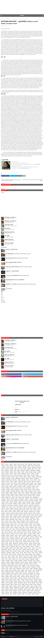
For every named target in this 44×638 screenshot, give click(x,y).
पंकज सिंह (10, 521)
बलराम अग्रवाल (10, 532)
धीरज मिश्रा (34, 513)
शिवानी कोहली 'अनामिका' (39, 570)
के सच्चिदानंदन (11, 494)
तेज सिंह (31, 508)
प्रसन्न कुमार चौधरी (32, 527)
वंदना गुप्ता (39, 557)
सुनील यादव (27, 584)
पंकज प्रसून (34, 519)
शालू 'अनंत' (3, 570)
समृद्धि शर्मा (18, 579)
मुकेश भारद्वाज (35, 543)
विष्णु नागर (19, 565)
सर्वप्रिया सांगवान (35, 579)
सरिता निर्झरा (30, 579)
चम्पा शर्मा (8, 500)
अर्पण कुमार (24, 475)
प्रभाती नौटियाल (16, 527)
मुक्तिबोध (39, 543)
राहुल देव (34, 554)
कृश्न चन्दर (23, 492)
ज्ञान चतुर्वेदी (3, 503)
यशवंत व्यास (24, 546)
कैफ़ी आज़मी (27, 494)
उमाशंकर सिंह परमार (31, 484)
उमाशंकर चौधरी (25, 484)
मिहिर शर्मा (37, 541)
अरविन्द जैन (28, 473)
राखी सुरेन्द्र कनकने (4, 552)
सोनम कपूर (3, 589)
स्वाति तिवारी (23, 590)
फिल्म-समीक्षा (2, 300)
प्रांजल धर (36, 527)
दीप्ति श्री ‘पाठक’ (26, 511)
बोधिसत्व (22, 532)
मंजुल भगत (16, 535)
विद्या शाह (34, 560)
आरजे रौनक (3, 481)
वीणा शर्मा (28, 565)
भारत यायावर (16, 533)
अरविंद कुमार (18, 473)
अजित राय (7, 465)
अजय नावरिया (3, 465)
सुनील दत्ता (19, 584)
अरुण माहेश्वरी (3, 475)
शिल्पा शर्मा (11, 570)
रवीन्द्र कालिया (28, 549)
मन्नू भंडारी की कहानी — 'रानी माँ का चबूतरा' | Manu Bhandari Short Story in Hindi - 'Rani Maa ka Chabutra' (21, 452)
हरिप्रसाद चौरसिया (15, 592)
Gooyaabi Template (16, 636)
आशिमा (12, 483)
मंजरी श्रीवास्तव (12, 535)
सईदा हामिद (27, 576)
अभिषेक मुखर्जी (38, 470)
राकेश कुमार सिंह (27, 551)
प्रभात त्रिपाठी (3, 527)
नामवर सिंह (7, 516)
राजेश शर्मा (10, 554)
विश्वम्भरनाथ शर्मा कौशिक (11, 565)
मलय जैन (34, 538)
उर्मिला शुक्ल (14, 486)
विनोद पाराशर (26, 562)
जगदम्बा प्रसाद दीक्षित (20, 500)
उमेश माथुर (3, 486)
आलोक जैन (25, 481)
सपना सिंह (11, 579)
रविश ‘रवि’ (20, 549)
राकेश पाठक (31, 551)
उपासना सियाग (16, 484)
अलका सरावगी (32, 475)
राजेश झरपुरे (40, 552)
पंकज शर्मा (3, 521)
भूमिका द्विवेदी (3, 535)
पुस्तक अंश (2, 297)
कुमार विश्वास (11, 492)
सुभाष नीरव (35, 584)
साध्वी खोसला (27, 581)
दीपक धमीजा (10, 511)
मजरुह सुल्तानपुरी (35, 535)
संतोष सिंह (11, 576)
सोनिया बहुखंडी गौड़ (20, 589)
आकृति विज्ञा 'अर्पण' (36, 478)
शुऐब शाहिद (22, 571)
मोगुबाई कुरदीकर (3, 546)
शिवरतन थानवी (30, 570)
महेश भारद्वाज (3, 541)
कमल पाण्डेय (25, 489)
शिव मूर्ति (19, 570)
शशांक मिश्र (24, 568)
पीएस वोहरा (22, 522)
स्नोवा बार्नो (6, 590)
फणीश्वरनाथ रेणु (24, 530)
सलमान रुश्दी (7, 581)
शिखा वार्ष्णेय (6, 570)
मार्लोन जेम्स (17, 541)
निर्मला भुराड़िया (39, 516)
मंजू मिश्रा (20, 535)
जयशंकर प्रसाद (3, 502)
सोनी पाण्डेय (25, 589)
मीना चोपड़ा (6, 543)
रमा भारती (13, 549)
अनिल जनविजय (34, 467)
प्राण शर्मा (39, 527)
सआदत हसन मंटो (23, 576)
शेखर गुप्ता (34, 571)
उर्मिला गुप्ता (6, 486)
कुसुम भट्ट (19, 492)
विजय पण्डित (3, 560)
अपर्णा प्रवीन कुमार (7, 470)
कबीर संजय (11, 489)
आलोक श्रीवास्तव (3, 483)
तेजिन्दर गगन (35, 508)
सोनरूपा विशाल (7, 589)
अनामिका (16, 467)
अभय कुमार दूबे (22, 470)
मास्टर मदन (34, 541)
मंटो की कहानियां (3, 302)
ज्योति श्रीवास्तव (15, 503)
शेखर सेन (37, 571)
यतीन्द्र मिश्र (17, 546)
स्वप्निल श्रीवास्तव (15, 590)
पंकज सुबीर (14, 521)
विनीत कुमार (38, 560)
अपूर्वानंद (15, 470)
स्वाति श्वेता (32, 590)
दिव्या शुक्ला (3, 511)
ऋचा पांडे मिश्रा (33, 486)
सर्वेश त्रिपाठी (3, 581)
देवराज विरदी (12, 513)
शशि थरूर (27, 568)
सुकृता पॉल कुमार (11, 582)
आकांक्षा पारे (31, 478)
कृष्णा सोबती (3, 494)
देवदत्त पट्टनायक (3, 513)
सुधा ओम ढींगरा (33, 582)
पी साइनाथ (15, 522)
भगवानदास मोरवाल (34, 532)
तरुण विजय (7, 508)
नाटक (1, 296)
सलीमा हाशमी (15, 581)
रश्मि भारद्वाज (19, 551)
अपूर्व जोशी (11, 470)
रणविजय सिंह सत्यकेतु (4, 549)
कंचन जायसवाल (3, 489)
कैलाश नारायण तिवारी (32, 494)
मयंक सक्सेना (29, 538)
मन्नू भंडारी (22, 538)
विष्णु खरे (16, 565)
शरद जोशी (7, 568)
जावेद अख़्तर (23, 502)
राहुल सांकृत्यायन (38, 554)
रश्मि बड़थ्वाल (14, 551)
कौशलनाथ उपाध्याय (4, 495)
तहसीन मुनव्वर (16, 508)
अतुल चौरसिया (24, 465)
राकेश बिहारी (35, 551)
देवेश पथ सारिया (25, 513)
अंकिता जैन (3, 464)
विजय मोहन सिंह (8, 560)
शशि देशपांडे (31, 568)
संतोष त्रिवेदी (7, 576)
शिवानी (34, 570)
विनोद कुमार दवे (12, 562)
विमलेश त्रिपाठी (12, 563)
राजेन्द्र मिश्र (29, 552)
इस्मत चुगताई (39, 483)
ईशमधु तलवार (7, 484)
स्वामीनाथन (3, 592)
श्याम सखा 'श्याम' (25, 573)
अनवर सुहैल (12, 467)
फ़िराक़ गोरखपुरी (29, 530)
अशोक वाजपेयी (3, 478)
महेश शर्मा (7, 541)
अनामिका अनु (19, 467)
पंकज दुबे (31, 519)
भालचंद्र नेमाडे (25, 533)
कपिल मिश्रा (7, 489)
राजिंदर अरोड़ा (13, 552)
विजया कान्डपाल (30, 560)
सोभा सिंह (33, 589)
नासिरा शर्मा (11, 516)
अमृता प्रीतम (11, 473)
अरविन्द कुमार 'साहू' (23, 473)
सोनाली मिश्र (11, 589)
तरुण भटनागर (3, 508)
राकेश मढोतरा (40, 551)
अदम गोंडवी (28, 465)
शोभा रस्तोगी (16, 573)
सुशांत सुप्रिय (6, 587)
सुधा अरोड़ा (29, 582)
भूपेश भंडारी (38, 533)
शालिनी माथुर (40, 568)
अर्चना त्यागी (7, 475)
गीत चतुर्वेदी (7, 497)
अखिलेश (26, 464)
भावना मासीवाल (30, 533)
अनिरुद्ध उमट (29, 467)
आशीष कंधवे (15, 483)
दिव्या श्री (6, 511)
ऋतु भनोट (37, 486)
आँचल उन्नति (27, 478)
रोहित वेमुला (3, 557)
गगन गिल (25, 495)
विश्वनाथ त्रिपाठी (35, 563)
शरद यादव (14, 568)
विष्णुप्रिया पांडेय (24, 565)
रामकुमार (23, 554)
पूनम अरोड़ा (8, 524)
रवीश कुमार (37, 549)
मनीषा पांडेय (3, 538)
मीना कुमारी (3, 543)
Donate (38, 636)
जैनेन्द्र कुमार (33, 502)
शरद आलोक (3, 568)
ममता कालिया (25, 538)
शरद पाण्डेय (10, 568)
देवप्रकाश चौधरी (8, 513)
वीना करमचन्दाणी (37, 565)
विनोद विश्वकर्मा (35, 562)
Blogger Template (6, 636)
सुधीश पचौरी (11, 584)
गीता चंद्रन (13, 497)
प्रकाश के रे (15, 524)
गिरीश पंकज (3, 497)
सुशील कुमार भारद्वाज (16, 587)
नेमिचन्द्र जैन (20, 519)
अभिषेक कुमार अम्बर (33, 470)
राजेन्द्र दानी (21, 552)
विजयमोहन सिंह (20, 560)
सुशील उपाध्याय (11, 587)
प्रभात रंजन (12, 527)
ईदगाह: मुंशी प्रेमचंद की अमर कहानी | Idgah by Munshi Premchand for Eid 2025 (17, 426)
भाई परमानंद (8, 533)
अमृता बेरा (15, 473)
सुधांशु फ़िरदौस (3, 584)
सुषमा (40, 587)
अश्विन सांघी (12, 478)
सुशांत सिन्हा (3, 587)
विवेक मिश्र (17, 563)
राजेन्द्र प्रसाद (25, 552)
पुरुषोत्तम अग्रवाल (3, 524)
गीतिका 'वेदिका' (27, 497)
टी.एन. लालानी (28, 503)
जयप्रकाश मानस (36, 500)
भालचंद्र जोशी (20, 533)
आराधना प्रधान (7, 481)
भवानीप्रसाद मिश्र (3, 533)
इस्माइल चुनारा (3, 484)
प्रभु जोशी (20, 527)
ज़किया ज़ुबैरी (15, 502)
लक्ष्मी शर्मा (13, 557)
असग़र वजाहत (23, 478)
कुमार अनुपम (3, 492)
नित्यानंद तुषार (15, 516)
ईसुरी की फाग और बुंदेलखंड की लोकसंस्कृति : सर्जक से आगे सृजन (14, 262)
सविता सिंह (19, 581)
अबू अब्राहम (18, 470)
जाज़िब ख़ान (19, 502)
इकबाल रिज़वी (31, 483)
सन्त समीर (7, 579)
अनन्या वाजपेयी (3, 467)
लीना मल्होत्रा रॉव (25, 557)
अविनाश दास (21, 476)
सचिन (34, 576)
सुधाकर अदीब (7, 584)
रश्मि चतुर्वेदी (3, 551)
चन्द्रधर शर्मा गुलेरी (3, 500)
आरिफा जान (15, 481)
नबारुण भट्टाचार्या (15, 514)
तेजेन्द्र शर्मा (39, 508)
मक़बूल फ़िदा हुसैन (29, 535)
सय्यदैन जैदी (22, 579)
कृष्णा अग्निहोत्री (39, 492)
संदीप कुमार (14, 576)
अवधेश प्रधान (12, 476)
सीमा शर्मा (7, 582)
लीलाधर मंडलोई (30, 557)
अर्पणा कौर (28, 475)
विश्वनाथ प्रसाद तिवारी (4, 565)
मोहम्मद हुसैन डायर (12, 546)
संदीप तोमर (18, 576)
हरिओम (11, 592)
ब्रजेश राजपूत (29, 532)
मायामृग (14, 541)
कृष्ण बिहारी (31, 492)
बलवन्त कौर (14, 532)
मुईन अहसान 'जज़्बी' (15, 543)
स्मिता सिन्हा (10, 590)
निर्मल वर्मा (31, 516)
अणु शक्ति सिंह (19, 465)
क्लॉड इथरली (8, 495)
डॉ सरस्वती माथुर (21, 505)
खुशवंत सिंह (12, 495)
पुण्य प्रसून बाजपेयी (36, 522)
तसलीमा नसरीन (11, 508)
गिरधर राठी (34, 495)
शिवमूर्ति (26, 570)
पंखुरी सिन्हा (18, 521)
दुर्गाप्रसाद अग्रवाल (31, 511)
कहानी (2, 294)
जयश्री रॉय (7, 502)
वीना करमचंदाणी (32, 565)
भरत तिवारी (39, 532)
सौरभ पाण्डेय (36, 589)
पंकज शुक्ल (6, 521)
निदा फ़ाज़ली (19, 516)
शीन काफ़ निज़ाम (12, 571)
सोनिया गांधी (15, 589)
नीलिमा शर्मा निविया (12, 519)
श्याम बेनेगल (20, 573)
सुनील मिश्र (23, 584)
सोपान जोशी (29, 589)
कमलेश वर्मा (33, 489)
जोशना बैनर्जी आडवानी (38, 502)
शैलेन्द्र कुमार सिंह (8, 573)
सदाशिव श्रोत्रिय (3, 579)
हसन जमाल (39, 592)
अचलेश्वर (39, 464)
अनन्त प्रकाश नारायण (37, 465)
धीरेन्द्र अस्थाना (3, 514)
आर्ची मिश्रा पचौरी (20, 481)
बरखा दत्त (3, 532)
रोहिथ (6, 557)
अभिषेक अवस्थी (27, 470)
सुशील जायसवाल (22, 587)
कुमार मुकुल (7, 492)
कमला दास (29, 489)
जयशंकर (40, 500)
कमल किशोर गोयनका (16, 489)
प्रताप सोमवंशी (30, 524)
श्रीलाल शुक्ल (38, 573)
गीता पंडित (20, 497)
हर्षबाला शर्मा (35, 592)
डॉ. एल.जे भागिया (31, 505)
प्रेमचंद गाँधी (8, 530)
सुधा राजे (37, 582)
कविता (2, 293)
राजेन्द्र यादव (33, 552)
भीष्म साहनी (34, 533)
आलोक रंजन (38, 481)
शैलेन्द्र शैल (12, 573)
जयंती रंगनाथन (26, 500)
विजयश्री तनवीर (25, 560)
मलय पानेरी (37, 538)
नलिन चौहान (32, 514)
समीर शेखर (14, 579)
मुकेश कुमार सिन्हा (21, 543)
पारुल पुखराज (7, 522)
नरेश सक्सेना (28, 514)
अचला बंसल (34, 464)
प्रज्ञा (18, 524)
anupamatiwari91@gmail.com (24, 168)
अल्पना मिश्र (37, 475)
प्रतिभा (34, 524)
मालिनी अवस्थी (29, 541)
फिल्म (2, 299)
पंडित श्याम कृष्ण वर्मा (22, 521)
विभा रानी (40, 562)
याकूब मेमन (32, 546)
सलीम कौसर (11, 581)
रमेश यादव (17, 549)
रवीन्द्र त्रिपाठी (32, 549)
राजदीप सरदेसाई (9, 552)
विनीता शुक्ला (7, 562)
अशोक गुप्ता (25, 476)
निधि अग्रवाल (23, 516)
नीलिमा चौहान (3, 519)
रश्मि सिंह (23, 551)
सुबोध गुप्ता (31, 584)
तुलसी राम (25, 508)
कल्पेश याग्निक (37, 489)
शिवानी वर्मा (3, 571)
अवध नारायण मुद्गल (4, 476)
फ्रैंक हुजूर (38, 530)
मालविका (21, 541)
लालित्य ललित (20, 557)
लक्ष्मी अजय (9, 557)
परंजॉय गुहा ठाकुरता (32, 521)
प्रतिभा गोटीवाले (38, 524)
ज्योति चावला (10, 503)
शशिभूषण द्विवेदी (36, 568)
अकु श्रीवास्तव (22, 464)
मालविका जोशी (25, 541)
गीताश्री (23, 497)
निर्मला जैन (35, 516)
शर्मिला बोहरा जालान (19, 568)
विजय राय (12, 560)
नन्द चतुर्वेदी (11, 514)
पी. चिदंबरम (18, 522)
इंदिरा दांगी (28, 483)
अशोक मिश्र (33, 476)
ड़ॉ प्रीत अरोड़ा (32, 503)
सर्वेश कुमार (40, 579)
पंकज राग (38, 519)
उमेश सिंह (35, 484)
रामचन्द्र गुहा (26, 554)
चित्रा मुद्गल (11, 500)
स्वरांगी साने (19, 590)
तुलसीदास (28, 508)
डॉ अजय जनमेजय (16, 505)
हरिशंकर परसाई (20, 592)
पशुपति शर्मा (3, 522)
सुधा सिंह (41, 582)
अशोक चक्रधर (29, 476)
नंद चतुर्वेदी (7, 514)
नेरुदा (23, 519)
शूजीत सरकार (29, 571)
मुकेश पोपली (30, 543)
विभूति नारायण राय (4, 563)
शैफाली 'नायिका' (3, 573)
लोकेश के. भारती (35, 557)
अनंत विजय (32, 465)
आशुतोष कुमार (23, 483)
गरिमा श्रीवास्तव (29, 495)
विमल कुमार (8, 563)
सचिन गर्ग (38, 576)
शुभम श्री (26, 571)
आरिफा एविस (11, 481)
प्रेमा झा (12, 530)
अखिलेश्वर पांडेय (30, 464)
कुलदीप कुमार (15, 492)
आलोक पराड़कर (33, 481)
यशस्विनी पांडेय (28, 546)
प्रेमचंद (5, 530)
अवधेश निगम (8, 476)
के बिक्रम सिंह (7, 494)
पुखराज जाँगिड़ (31, 522)
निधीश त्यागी (27, 516)
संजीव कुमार (3, 576)
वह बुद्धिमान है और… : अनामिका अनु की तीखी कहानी (12, 439)
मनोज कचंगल (7, 538)
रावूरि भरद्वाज (30, 554)
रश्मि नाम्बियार (7, 551)
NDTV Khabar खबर (8, 288)
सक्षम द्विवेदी (31, 576)
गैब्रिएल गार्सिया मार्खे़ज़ (35, 497)
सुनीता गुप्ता (16, 584)
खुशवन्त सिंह (16, 495)
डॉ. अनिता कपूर (26, 505)
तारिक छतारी (20, 508)
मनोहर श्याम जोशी (17, 538)
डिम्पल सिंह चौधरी (38, 503)
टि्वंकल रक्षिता (24, 503)
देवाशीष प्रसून (16, 513)
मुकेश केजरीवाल (26, 543)
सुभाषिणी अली (39, 584)
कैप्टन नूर (24, 494)
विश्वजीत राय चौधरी (25, 563)
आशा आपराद (8, 483)
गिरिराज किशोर (38, 495)
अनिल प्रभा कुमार (39, 467)
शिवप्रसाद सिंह (22, 570)
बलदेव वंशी (6, 532)
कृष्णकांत (35, 492)
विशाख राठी (20, 563)
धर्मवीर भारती (30, 513)
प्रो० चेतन (15, 530)
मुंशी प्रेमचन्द (10, 543)
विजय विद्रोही (15, 560)
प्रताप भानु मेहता (26, 524)
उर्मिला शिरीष (10, 486)
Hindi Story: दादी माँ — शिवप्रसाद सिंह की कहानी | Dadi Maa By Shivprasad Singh (17, 275)
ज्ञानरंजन (6, 503)
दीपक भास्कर (14, 511)
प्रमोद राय (23, 527)
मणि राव (39, 535)
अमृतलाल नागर (6, 473)
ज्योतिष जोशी (19, 503)
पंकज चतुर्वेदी (26, 519)
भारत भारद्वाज (12, 533)
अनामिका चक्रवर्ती (24, 467)
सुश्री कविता (37, 587)
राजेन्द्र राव (37, 552)
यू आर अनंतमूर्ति (37, 546)
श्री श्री (34, 573)
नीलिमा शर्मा (7, 519)
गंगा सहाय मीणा (21, 495)
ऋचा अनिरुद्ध (28, 486)
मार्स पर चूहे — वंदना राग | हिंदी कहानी (7, 608)
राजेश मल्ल (3, 554)
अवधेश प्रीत (17, 476)
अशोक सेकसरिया (8, 478)
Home (35, 636)
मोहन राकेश (8, 546)
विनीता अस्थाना (3, 562)
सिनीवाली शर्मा (40, 581)
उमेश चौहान (39, 484)
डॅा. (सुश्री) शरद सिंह (4, 505)
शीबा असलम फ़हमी (17, 571)
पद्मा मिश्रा (28, 521)
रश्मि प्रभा (11, 551)
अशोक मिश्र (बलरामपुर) (38, 476)
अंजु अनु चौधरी (11, 464)
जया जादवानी (11, 502)
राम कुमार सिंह (19, 554)
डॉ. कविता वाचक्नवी (36, 505)
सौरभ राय (41, 589)
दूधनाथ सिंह (38, 511)
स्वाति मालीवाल (28, 590)
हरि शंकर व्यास (7, 592)
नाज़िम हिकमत (3, 516)
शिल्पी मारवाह (14, 570)
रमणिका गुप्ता (9, 549)
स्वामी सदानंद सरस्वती (37, 590)
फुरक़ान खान (34, 530)
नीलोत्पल (17, 519)
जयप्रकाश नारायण (31, 500)
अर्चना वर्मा (11, 475)
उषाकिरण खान (24, 486)
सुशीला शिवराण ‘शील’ (32, 587)
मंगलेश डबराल (7, 535)
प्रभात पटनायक (7, 527)
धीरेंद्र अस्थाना (38, 513)
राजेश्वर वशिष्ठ (14, 554)
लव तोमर (17, 557)
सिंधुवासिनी (36, 581)
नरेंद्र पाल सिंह (24, 514)
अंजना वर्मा (6, 464)
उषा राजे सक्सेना (19, 486)
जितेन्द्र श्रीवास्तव (28, 502)
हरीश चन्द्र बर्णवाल (25, 592)
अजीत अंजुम (11, 465)
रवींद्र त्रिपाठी (24, 549)
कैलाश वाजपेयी (38, 494)
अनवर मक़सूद (7, 467)
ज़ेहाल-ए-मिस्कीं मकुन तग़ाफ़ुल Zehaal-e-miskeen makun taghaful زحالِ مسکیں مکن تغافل (18, 253)
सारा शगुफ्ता (32, 581)
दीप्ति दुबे (22, 511)
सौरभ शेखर (3, 590)
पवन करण (37, 521)
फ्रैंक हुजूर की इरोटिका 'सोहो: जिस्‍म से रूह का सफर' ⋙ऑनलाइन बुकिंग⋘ (15, 279)
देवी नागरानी (21, 513)
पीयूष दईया (26, 522)
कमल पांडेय (21, 489)
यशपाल (20, 546)
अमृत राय (3, 473)
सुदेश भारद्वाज (25, 582)
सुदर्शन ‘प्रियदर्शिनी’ (20, 582)
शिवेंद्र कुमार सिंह (7, 571)
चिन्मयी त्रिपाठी (15, 500)
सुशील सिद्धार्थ (27, 587)
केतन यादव (16, 494)
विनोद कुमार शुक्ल (17, 562)
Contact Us (41, 636)
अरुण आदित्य (32, 473)
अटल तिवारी (15, 465)
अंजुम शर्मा (15, 464)
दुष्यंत (35, 511)
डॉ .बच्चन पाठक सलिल (9, 505)
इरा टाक (35, 483)
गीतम (10, 497)
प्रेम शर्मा (2, 530)
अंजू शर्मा (18, 464)
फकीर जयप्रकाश (19, 530)
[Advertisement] (22, 7)
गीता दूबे (16, 497)
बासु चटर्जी (18, 532)
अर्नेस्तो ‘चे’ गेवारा (20, 475)
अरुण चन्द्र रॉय (37, 473)
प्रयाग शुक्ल (27, 527)
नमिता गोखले (20, 514)
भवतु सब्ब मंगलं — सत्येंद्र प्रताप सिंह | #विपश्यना (12, 249)
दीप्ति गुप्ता (18, 511)
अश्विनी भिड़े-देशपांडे (18, 478)
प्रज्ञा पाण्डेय (21, 524)
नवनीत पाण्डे (36, 514)
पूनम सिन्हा (12, 524)
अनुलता (2, 470)
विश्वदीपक (30, 563)
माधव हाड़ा (10, 541)
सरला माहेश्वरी (26, 579)
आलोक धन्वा (29, 481)
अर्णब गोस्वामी (15, 475)
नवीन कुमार (41, 514)
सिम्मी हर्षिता (3, 582)
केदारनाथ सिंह (20, 494)
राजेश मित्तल (6, 554)
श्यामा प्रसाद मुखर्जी (30, 573)
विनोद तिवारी (22, 562)
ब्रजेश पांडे (25, 532)
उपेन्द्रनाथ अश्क (20, 484)
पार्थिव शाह (11, 522)
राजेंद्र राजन (17, 552)
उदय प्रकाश (12, 484)
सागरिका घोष (23, 581)
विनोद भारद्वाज (31, 562)
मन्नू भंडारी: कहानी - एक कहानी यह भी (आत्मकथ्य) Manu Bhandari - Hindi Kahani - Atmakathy (19, 266)
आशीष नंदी (19, 483)
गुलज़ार (31, 497)
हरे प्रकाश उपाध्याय (30, 592)
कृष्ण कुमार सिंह (27, 492)
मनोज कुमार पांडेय (12, 538)
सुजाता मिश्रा (15, 582)
